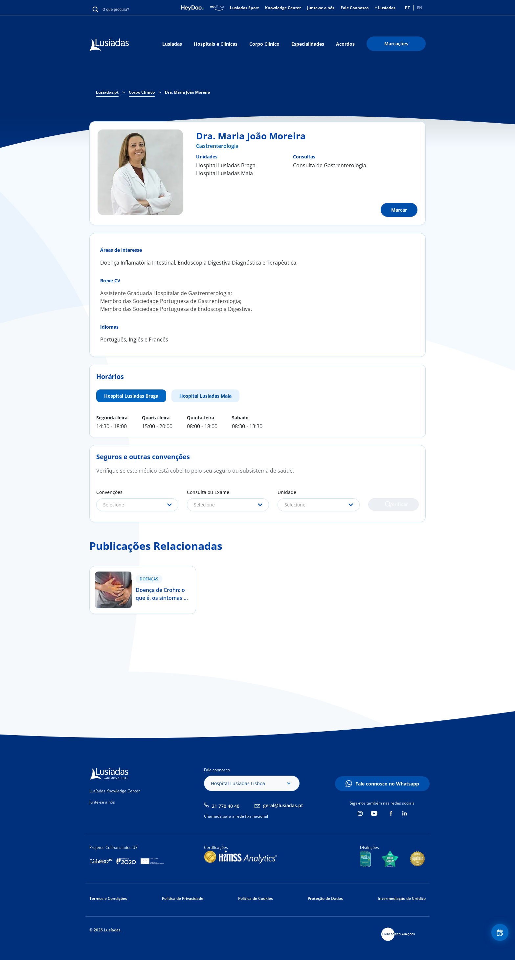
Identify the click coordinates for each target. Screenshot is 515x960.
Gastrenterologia (217, 146)
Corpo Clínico (264, 44)
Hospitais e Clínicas (215, 44)
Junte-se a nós (320, 8)
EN (419, 8)
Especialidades (307, 44)
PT (407, 8)
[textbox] (137, 504)
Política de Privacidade (182, 898)
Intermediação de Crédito (402, 898)
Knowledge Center (283, 8)
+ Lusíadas (385, 8)
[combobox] (137, 504)
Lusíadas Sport (244, 8)
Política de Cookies (255, 898)
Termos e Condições (108, 898)
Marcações (396, 43)
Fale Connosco (355, 8)
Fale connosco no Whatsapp (387, 784)
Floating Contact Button (497, 935)
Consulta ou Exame (208, 492)
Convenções (109, 492)
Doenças (149, 579)
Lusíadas (172, 44)
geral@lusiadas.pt (283, 805)
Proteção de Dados (325, 898)
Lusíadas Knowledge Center (114, 791)
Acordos (345, 44)
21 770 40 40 (225, 806)
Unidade (287, 492)
